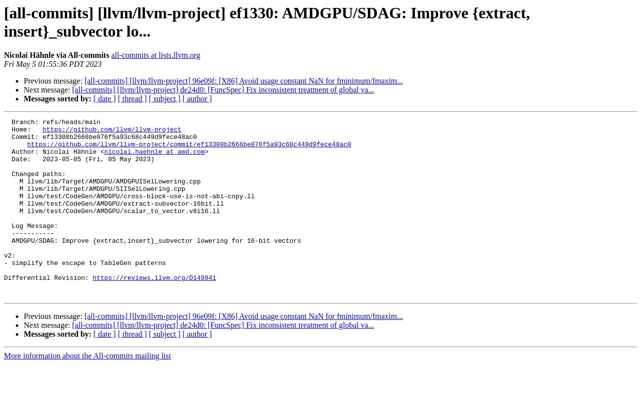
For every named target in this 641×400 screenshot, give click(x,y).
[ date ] (104, 98)
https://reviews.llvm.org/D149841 (154, 310)
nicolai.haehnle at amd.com (154, 158)
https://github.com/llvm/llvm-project (112, 132)
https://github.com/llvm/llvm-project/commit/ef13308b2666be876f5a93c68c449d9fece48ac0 (189, 149)
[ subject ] (165, 98)
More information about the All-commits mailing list (87, 391)
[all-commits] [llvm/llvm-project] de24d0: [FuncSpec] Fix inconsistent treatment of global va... (223, 90)
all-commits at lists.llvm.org (155, 55)
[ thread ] (132, 98)
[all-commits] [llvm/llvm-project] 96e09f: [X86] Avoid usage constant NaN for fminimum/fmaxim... (244, 81)
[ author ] (197, 98)
